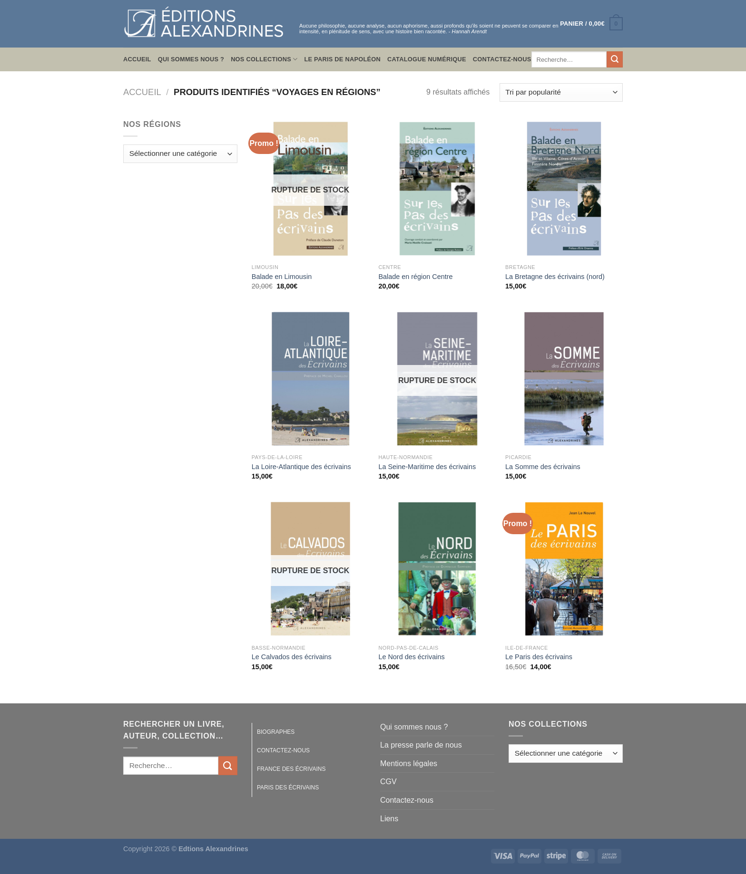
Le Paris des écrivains (538, 657)
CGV (388, 782)
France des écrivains (291, 769)
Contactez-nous (502, 59)
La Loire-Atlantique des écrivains (301, 467)
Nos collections (264, 59)
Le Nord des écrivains (411, 657)
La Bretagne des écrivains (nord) (555, 276)
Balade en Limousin (282, 276)
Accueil (137, 59)
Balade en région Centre (415, 276)
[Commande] (561, 92)
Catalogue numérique (426, 59)
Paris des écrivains (288, 787)
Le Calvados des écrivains (292, 657)
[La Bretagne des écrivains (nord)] (564, 188)
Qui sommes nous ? (191, 59)
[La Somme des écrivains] (564, 378)
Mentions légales (408, 763)
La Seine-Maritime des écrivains (427, 467)
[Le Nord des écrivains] (437, 569)
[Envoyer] (615, 59)
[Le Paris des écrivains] (564, 569)
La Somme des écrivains (542, 467)
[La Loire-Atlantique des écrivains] (310, 378)
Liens (389, 819)
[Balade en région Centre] (437, 188)
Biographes (275, 732)
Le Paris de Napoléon (342, 59)
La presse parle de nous (421, 745)
